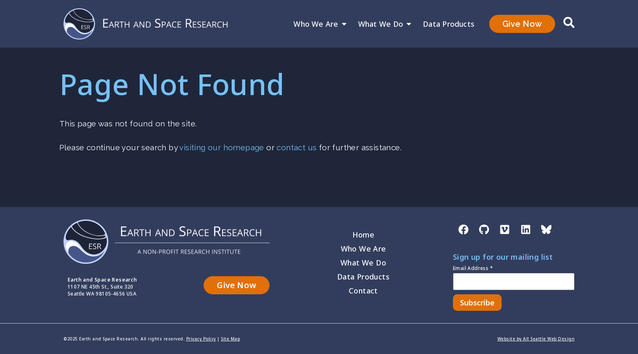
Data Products (448, 24)
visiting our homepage (221, 147)
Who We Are (320, 24)
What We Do (385, 24)
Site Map (230, 339)
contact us (297, 147)
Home (363, 235)
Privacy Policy (201, 339)
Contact (363, 291)
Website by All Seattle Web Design (536, 339)
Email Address (473, 269)
